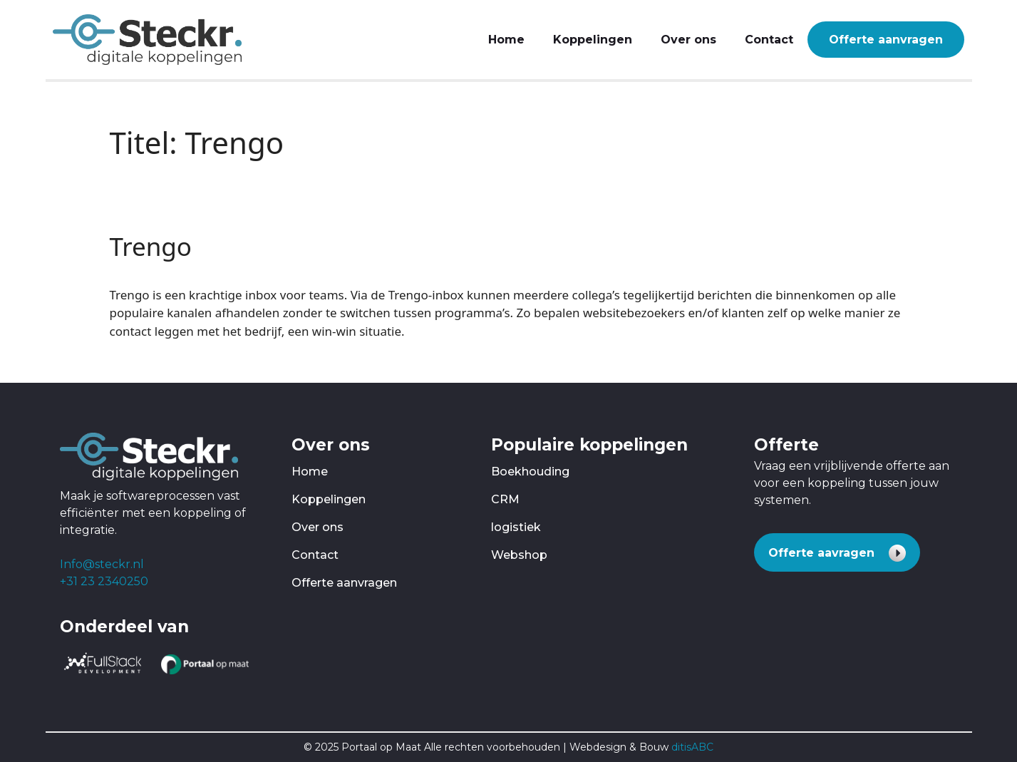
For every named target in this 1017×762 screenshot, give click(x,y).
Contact (769, 39)
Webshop (519, 555)
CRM (505, 499)
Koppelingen (592, 39)
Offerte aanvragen (886, 39)
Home (506, 39)
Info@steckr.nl (102, 564)
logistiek (516, 527)
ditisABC (692, 747)
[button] (837, 552)
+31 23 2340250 (104, 581)
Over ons (688, 39)
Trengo (151, 246)
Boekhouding (530, 471)
